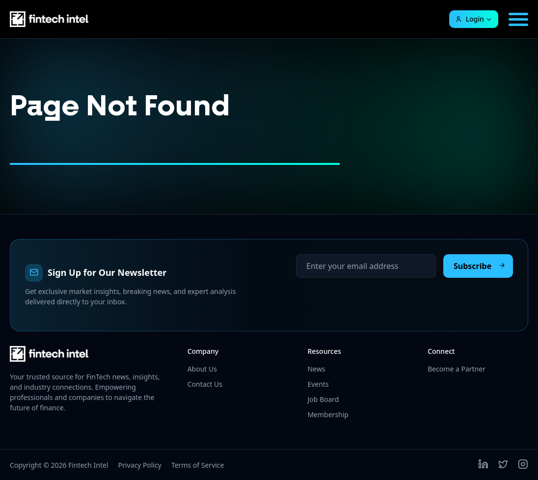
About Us (202, 368)
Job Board (323, 399)
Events (317, 384)
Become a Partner (456, 368)
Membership (328, 414)
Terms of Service (197, 465)
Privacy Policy (139, 465)
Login (469, 19)
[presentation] (370, 297)
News (316, 368)
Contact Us (205, 384)
